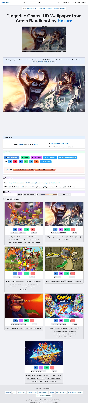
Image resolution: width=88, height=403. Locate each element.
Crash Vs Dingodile (59, 8)
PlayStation (12, 187)
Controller (25, 187)
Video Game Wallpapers (45, 8)
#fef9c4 (51, 194)
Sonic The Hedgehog (58, 187)
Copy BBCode (45, 161)
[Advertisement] (44, 123)
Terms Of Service (32, 392)
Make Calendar (50, 157)
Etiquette (51, 392)
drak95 (36, 144)
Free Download (12, 157)
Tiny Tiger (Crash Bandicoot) (16, 239)
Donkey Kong (36, 187)
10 (66, 229)
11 (26, 273)
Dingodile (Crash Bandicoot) (16, 183)
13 (26, 229)
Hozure (65, 20)
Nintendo (19, 187)
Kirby (42, 187)
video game (46, 183)
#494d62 (43, 194)
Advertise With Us (61, 392)
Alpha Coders (5, 2)
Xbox (30, 187)
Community (72, 2)
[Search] (40, 2)
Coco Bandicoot (18, 237)
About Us (8, 392)
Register (83, 2)
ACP (8, 169)
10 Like (25, 157)
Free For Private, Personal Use (59, 143)
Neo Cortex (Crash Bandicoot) (31, 239)
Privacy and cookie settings (44, 395)
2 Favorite (36, 157)
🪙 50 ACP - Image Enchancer (45, 169)
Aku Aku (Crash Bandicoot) (31, 284)
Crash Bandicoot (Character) (33, 183)
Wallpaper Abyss (31, 8)
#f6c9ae (47, 194)
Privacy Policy (21, 392)
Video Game (27, 242)
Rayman (72, 187)
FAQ (14, 392)
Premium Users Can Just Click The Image (44, 61)
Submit (64, 2)
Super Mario (48, 187)
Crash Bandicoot (55, 183)
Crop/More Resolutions (67, 157)
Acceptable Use (43, 392)
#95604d (55, 194)
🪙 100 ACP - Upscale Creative (24, 169)
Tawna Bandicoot (74, 328)
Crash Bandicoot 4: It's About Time (64, 337)
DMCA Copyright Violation (75, 392)
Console (67, 187)
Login (78, 2)
